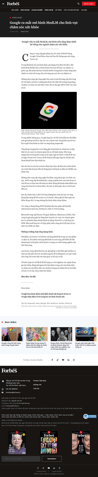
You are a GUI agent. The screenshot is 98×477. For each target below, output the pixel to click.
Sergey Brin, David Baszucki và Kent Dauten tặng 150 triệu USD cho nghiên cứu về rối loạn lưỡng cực (61, 346)
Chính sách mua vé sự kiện (63, 415)
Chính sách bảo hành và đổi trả (12, 417)
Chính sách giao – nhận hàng (42, 415)
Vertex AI (69, 303)
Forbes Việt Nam (39, 381)
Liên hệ (36, 388)
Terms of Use (56, 471)
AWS (38, 303)
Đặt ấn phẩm (88, 4)
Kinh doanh (25, 10)
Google (43, 303)
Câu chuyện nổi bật (71, 10)
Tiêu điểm (15, 10)
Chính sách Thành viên (50, 417)
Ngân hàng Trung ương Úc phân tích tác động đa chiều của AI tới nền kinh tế (36, 345)
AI (26, 303)
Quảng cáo (37, 385)
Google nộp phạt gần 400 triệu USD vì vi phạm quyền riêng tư (85, 345)
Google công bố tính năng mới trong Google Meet (11, 344)
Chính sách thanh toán (33, 417)
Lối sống (58, 10)
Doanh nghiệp (37, 10)
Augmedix (31, 303)
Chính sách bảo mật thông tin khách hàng (16, 415)
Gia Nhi (33, 276)
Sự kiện (84, 10)
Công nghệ (49, 10)
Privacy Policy (41, 471)
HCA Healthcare (53, 303)
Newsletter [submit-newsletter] (51, 459)
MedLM (62, 303)
